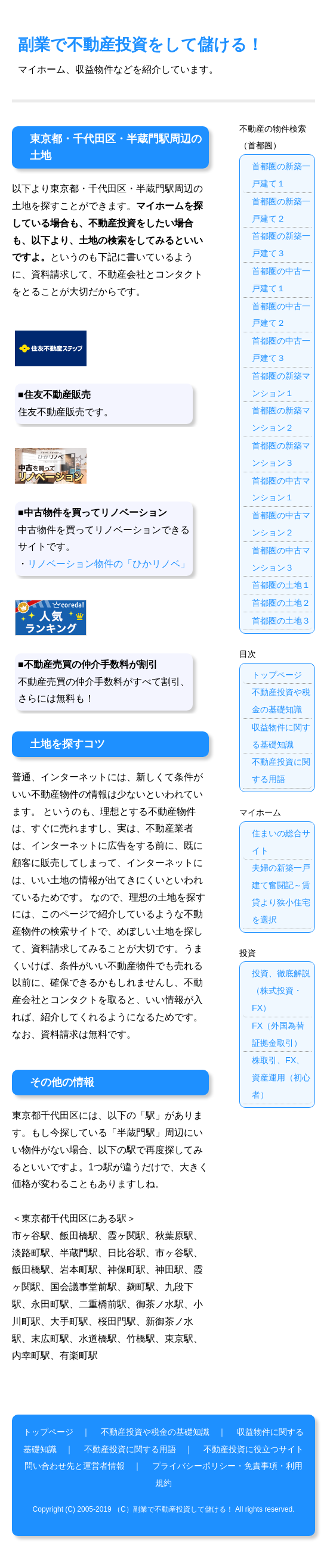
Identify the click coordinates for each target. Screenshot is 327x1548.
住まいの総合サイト (281, 841)
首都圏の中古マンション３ (281, 559)
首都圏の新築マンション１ (281, 384)
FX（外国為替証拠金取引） (278, 1034)
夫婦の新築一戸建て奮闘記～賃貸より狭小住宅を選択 (281, 893)
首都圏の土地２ (281, 603)
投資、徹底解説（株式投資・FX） (281, 990)
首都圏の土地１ (281, 585)
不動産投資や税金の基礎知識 (281, 700)
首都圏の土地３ (281, 620)
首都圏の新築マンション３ (281, 454)
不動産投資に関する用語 (281, 770)
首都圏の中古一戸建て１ (281, 279)
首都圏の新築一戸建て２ (281, 210)
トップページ (277, 675)
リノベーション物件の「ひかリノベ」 (108, 564)
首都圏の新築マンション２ (281, 419)
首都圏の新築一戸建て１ (281, 174)
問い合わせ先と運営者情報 (74, 1466)
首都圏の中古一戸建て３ (281, 349)
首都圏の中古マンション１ (281, 489)
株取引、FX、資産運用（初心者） (281, 1077)
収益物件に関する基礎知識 (281, 735)
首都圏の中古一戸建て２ (281, 314)
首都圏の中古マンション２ (281, 523)
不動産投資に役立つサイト (253, 1449)
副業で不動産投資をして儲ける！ (140, 44)
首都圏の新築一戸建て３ (281, 244)
